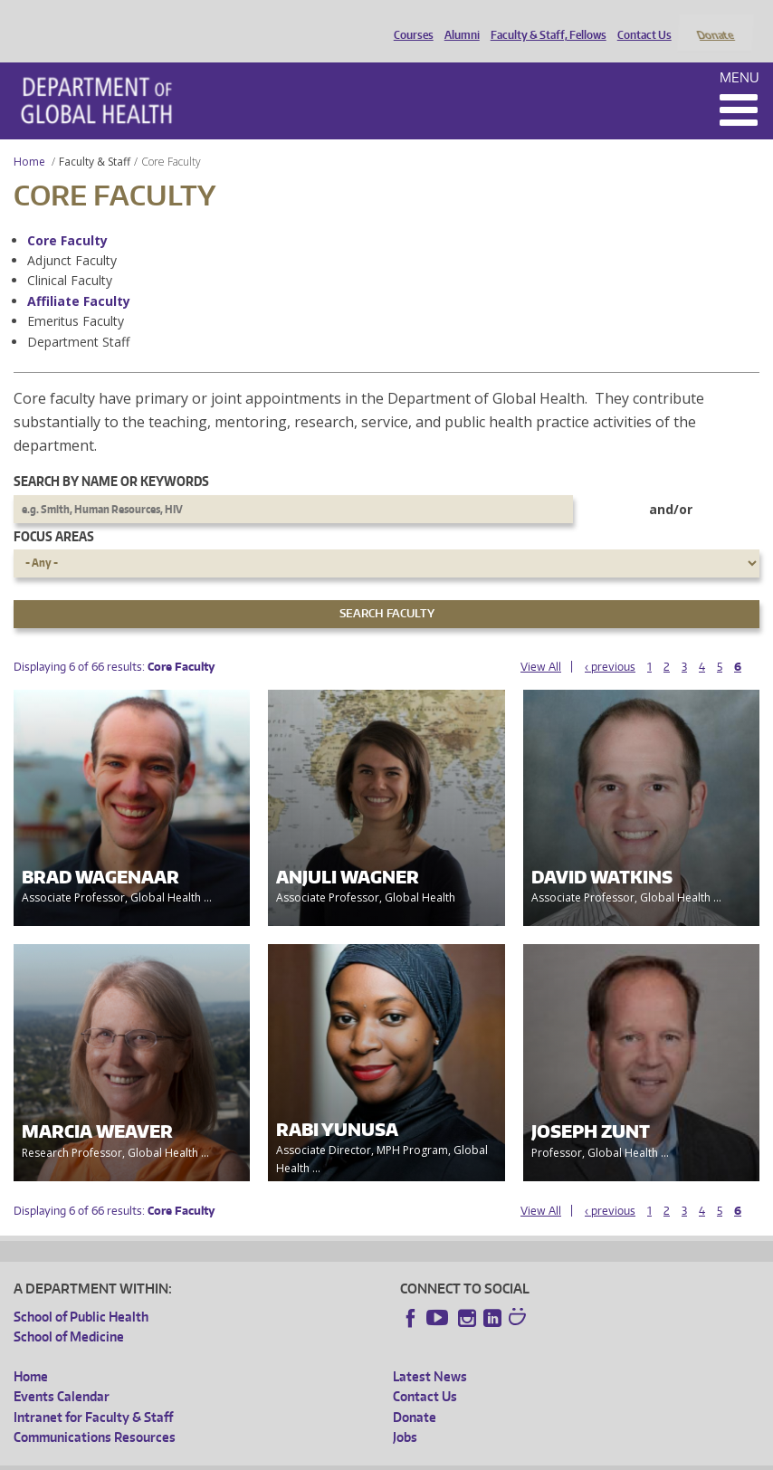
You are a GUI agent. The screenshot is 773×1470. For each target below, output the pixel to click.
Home (29, 137)
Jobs (405, 1412)
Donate (714, 20)
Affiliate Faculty (78, 276)
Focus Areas (54, 512)
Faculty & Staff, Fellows (544, 20)
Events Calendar (62, 1372)
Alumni (457, 20)
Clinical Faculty (69, 256)
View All (540, 642)
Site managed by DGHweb (433, 1456)
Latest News (430, 1352)
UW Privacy (253, 1456)
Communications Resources (95, 1412)
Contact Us (640, 20)
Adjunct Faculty (72, 235)
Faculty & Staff (94, 137)
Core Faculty (67, 215)
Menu (739, 53)
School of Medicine (69, 1313)
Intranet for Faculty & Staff (93, 1392)
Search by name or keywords (111, 457)
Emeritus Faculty (75, 297)
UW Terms (326, 1456)
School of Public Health (81, 1292)
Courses (409, 20)
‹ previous (610, 642)
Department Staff (78, 317)
